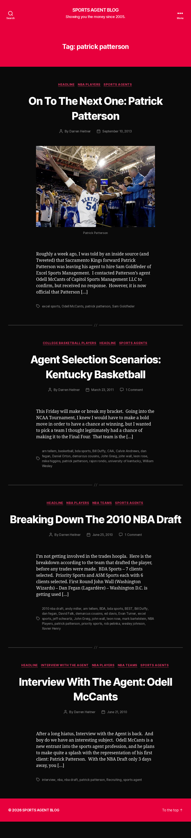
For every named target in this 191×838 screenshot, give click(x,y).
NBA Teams (103, 504)
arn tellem (49, 452)
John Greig (110, 457)
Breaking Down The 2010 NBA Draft (95, 527)
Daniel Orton (61, 457)
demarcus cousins (86, 457)
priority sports (100, 640)
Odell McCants (73, 307)
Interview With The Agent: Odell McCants (95, 704)
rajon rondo (98, 462)
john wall (126, 457)
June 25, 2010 (103, 551)
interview (49, 796)
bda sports (84, 452)
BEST (131, 625)
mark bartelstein (135, 635)
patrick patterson (99, 307)
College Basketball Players (69, 344)
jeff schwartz (63, 635)
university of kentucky (125, 462)
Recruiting (115, 796)
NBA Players (89, 85)
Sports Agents (119, 85)
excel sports (51, 307)
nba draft (71, 796)
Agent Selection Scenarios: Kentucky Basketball (95, 367)
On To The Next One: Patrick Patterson (95, 108)
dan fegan (49, 630)
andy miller (74, 625)
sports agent (134, 796)
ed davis (110, 630)
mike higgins (51, 462)
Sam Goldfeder (125, 307)
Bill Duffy (100, 452)
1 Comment (135, 391)
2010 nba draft (53, 625)
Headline (66, 85)
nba (60, 796)
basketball (66, 452)
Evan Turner (128, 630)
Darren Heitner (79, 132)
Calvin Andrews (129, 452)
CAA (112, 452)
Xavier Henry (65, 645)
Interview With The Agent (64, 682)
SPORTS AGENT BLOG (95, 10)
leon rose (142, 457)
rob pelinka (121, 640)
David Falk (66, 630)
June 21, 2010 (117, 728)
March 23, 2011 (102, 391)
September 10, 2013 (117, 132)
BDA (104, 625)
